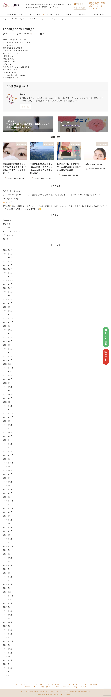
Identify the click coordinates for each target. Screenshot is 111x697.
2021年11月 (8, 413)
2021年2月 (7, 447)
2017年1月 (7, 634)
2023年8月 (7, 333)
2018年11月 (8, 550)
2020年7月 (7, 474)
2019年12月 (8, 501)
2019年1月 (7, 542)
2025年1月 (7, 273)
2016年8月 (7, 649)
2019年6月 (7, 523)
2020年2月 (7, 493)
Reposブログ (30, 687)
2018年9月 (7, 558)
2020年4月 (7, 485)
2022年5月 (7, 390)
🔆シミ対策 (7, 202)
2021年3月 (7, 444)
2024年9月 (7, 284)
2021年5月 (7, 436)
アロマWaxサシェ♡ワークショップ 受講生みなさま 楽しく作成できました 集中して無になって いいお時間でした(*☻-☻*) (53, 195)
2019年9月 (7, 512)
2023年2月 (7, 356)
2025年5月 (7, 261)
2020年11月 (8, 459)
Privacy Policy (62, 687)
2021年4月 (7, 440)
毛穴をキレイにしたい (12, 191)
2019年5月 (7, 527)
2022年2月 (7, 402)
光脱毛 (67, 684)
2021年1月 (7, 451)
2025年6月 (7, 257)
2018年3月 (7, 580)
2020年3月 (7, 489)
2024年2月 (7, 311)
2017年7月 (7, 611)
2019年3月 (7, 535)
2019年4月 (7, 531)
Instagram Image (11, 198)
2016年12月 (8, 637)
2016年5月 (7, 660)
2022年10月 (8, 371)
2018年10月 (8, 554)
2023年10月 (8, 326)
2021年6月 (7, 432)
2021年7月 (7, 428)
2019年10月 (8, 508)
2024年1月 (7, 314)
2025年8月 (7, 250)
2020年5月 (7, 482)
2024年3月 (7, 307)
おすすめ (6, 224)
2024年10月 (8, 280)
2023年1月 (7, 360)
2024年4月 (7, 303)
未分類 (5, 239)
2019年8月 (7, 516)
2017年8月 (7, 607)
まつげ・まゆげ (54, 684)
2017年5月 (7, 618)
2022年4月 (7, 394)
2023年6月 (7, 341)
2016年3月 (7, 668)
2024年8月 (7, 288)
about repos (93, 684)
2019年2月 (7, 539)
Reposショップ (80, 687)
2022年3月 (7, 398)
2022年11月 (8, 368)
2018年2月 (7, 584)
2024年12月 (8, 276)
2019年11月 (8, 504)
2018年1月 (7, 588)
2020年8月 (7, 470)
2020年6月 (7, 478)
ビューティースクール (12, 231)
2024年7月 (7, 292)
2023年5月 (7, 345)
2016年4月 (7, 664)
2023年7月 (7, 337)
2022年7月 (7, 383)
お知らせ (6, 227)
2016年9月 (7, 645)
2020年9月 (7, 466)
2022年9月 (7, 375)
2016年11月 (8, 641)
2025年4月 (7, 265)
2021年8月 (7, 425)
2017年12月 (8, 592)
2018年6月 (7, 569)
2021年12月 (8, 409)
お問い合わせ (45, 687)
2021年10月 (8, 417)
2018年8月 (7, 561)
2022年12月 (8, 364)
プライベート (8, 235)
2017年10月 (8, 599)
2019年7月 (7, 520)
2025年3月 (7, 269)
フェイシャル (38, 684)
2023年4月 (7, 349)
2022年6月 (7, 387)
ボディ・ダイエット (20, 684)
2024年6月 (7, 295)
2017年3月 (7, 626)
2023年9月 (7, 330)
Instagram (48, 34)
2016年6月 (7, 656)
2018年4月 (7, 577)
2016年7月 (7, 653)
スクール (79, 684)
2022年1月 (7, 406)
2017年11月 (8, 596)
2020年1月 (7, 497)
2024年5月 (7, 299)
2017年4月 (7, 622)
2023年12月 (8, 318)
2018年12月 (8, 546)
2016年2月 (7, 671)
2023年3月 (7, 352)
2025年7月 (7, 254)
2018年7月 (7, 565)
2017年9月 (7, 603)
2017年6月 (7, 615)
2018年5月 (7, 573)
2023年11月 (8, 322)
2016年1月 (7, 675)
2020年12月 (8, 455)
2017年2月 (7, 630)
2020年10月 (8, 463)
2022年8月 (7, 379)
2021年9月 (7, 421)
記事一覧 (25, 107)
